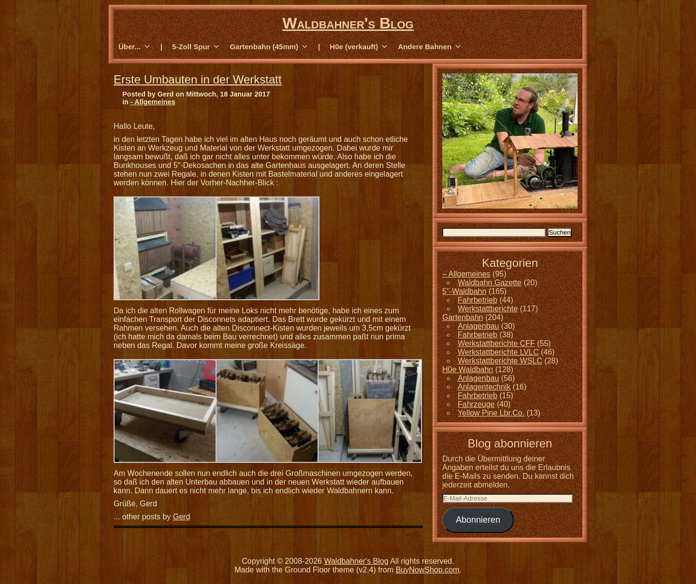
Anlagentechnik (484, 387)
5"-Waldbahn (464, 291)
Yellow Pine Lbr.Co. (491, 413)
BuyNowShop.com (428, 570)
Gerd (181, 517)
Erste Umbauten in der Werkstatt (198, 79)
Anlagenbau (478, 326)
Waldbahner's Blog (347, 23)
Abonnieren (478, 520)
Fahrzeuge (476, 404)
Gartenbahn (462, 317)
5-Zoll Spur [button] (196, 47)
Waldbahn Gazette (490, 282)
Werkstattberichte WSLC (500, 361)
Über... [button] (134, 47)
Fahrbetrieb (477, 300)
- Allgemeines (152, 102)
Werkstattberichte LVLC (498, 352)
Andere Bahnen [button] (430, 47)
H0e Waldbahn (467, 369)
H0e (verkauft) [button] (359, 47)
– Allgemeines (466, 274)
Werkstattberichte (488, 309)
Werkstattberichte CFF (496, 343)
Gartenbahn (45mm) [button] (269, 47)
